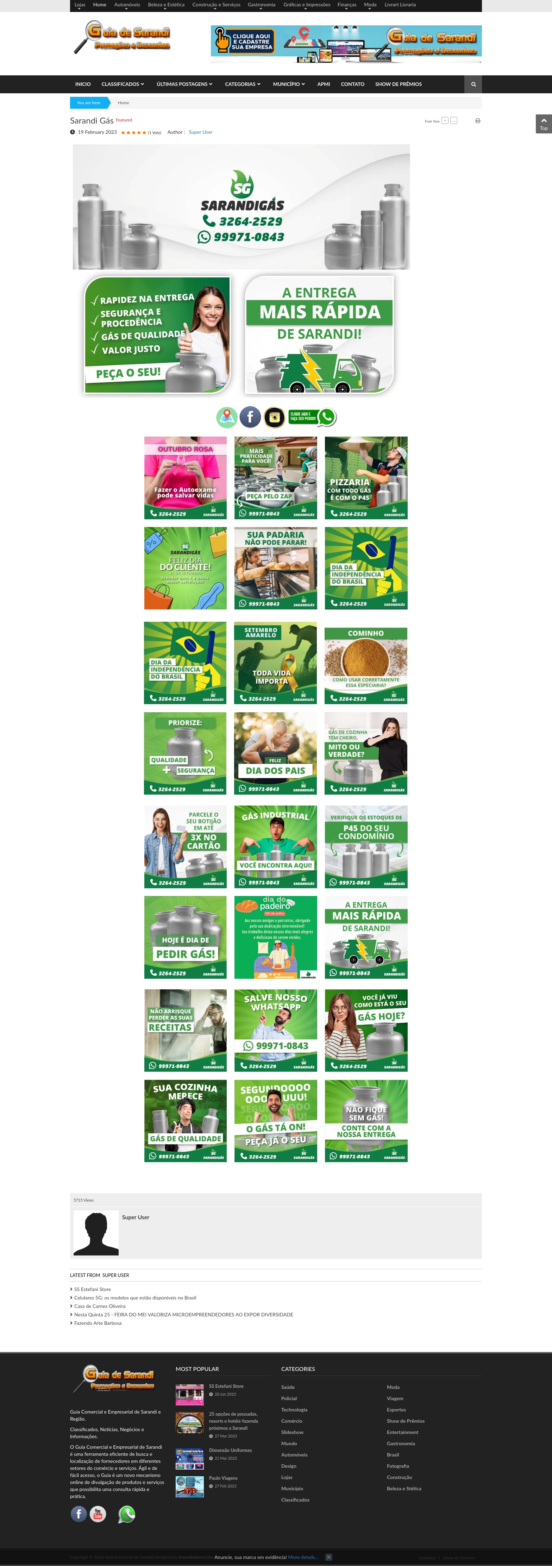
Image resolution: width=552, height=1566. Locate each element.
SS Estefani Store (92, 1289)
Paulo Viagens (223, 1478)
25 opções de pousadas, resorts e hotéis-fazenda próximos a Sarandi (233, 1421)
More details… (303, 1557)
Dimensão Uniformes (230, 1450)
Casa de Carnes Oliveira (99, 1306)
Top (544, 123)
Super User (200, 132)
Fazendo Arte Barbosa (97, 1323)
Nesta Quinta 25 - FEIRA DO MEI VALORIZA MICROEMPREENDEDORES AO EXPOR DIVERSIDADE (183, 1314)
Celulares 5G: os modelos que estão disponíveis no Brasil (135, 1298)
